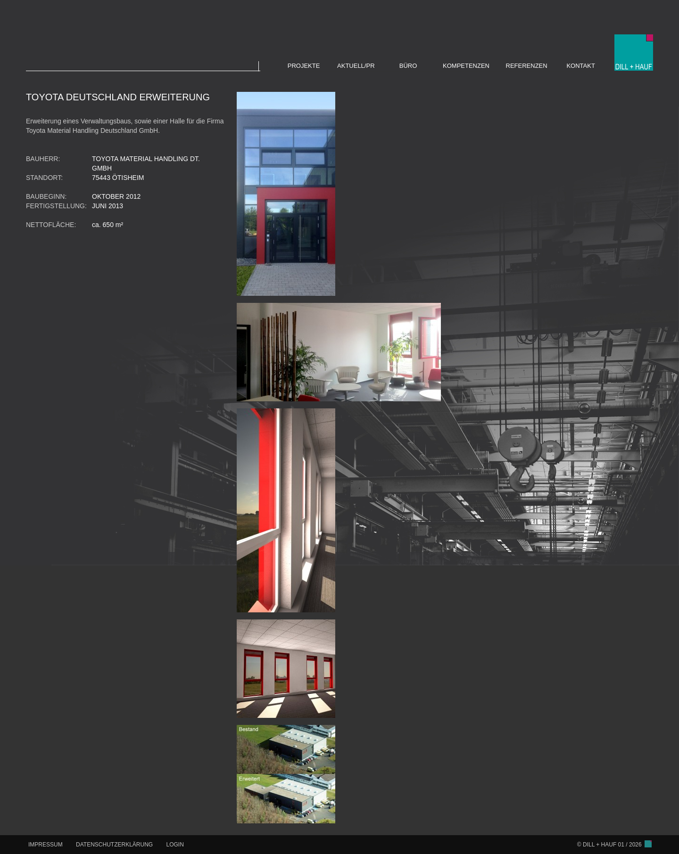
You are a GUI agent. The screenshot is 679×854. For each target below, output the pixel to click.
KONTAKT (580, 65)
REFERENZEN (526, 65)
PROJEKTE (304, 65)
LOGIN (175, 844)
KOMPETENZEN (466, 65)
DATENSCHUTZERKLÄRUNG (114, 844)
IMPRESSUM (45, 844)
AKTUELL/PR (355, 65)
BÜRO (408, 65)
